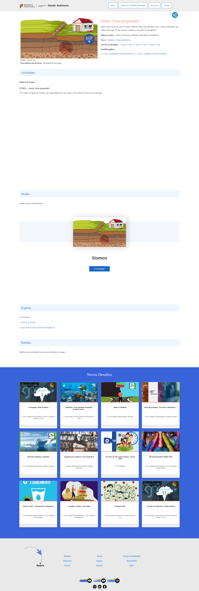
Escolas (99, 556)
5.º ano (150, 45)
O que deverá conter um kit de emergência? (37, 327)
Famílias (99, 561)
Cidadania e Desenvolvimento (118, 40)
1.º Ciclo (104, 54)
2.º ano (129, 45)
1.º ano (122, 45)
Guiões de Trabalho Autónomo (133, 5)
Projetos (67, 565)
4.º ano (143, 45)
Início (113, 5)
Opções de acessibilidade (131, 556)
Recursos (154, 5)
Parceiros (99, 565)
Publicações (67, 561)
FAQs (132, 565)
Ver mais (173, 532)
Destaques (67, 556)
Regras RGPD (132, 561)
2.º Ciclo (138, 54)
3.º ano (136, 45)
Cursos (166, 5)
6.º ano (157, 45)
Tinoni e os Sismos (28, 322)
